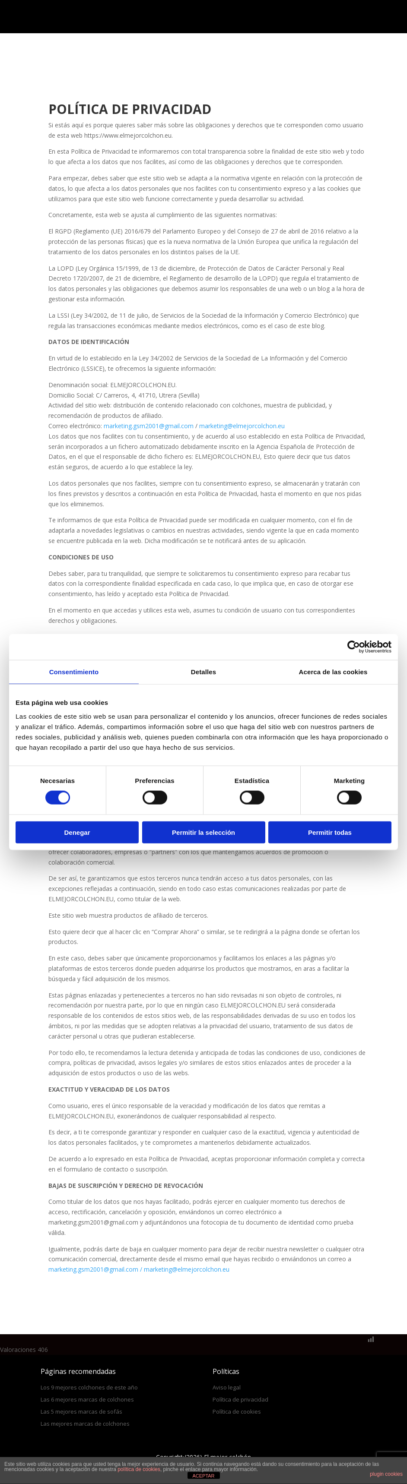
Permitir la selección (203, 832)
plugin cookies (386, 1474)
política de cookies (139, 1469)
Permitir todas (330, 832)
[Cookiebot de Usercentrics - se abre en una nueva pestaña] (353, 647)
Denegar (77, 832)
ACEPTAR (203, 1475)
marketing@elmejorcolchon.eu (242, 426)
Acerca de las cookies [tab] (333, 672)
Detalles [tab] (203, 672)
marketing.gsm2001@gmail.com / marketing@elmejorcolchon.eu (138, 1269)
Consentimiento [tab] (74, 672)
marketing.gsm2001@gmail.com (149, 426)
